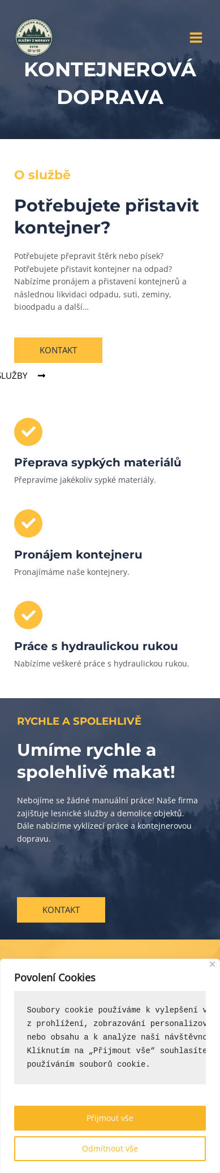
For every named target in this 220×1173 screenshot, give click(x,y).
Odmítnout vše (110, 1148)
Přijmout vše (110, 1118)
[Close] (212, 964)
